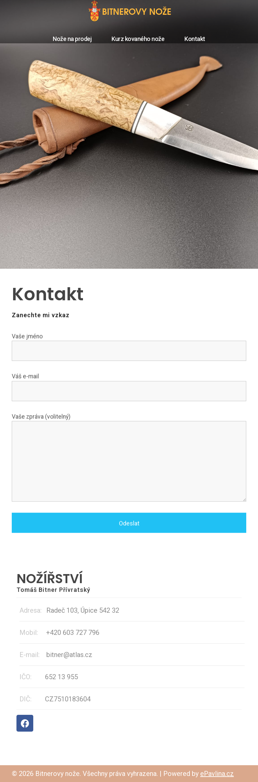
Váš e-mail (129, 388)
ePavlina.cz (217, 774)
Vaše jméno (129, 348)
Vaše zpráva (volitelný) (129, 459)
